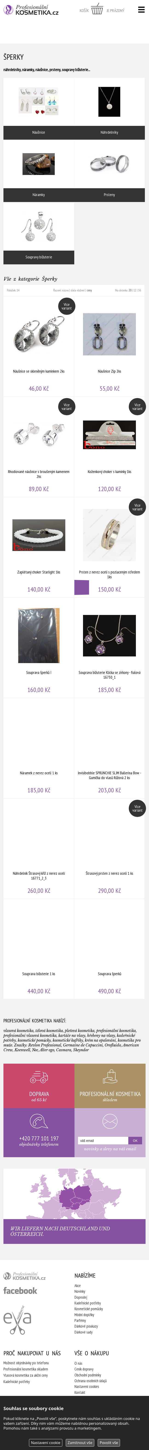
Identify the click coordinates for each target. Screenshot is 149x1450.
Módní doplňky (84, 1314)
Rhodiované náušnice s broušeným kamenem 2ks (38, 447)
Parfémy (80, 1320)
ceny (89, 290)
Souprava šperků (109, 949)
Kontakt (79, 1392)
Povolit (109, 1442)
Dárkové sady (83, 1332)
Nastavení (45, 1442)
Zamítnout (80, 1442)
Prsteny (109, 171)
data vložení (78, 290)
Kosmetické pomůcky (88, 1308)
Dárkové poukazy (86, 1326)
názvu (65, 290)
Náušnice (38, 109)
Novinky (79, 1291)
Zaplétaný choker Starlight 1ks (38, 547)
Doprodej (80, 1297)
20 (130, 290)
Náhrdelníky (109, 109)
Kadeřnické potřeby (87, 1303)
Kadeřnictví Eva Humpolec (17, 1320)
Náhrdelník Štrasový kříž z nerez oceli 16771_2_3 (38, 849)
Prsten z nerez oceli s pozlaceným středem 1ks (109, 547)
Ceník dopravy (83, 1369)
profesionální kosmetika (31, 1277)
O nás (78, 1363)
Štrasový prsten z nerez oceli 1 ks (109, 849)
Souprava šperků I (38, 648)
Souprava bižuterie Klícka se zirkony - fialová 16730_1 (109, 648)
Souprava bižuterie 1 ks (38, 949)
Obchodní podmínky (87, 1375)
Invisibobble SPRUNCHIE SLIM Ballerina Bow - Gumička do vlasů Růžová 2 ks (109, 748)
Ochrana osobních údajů (90, 1380)
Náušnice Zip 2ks (109, 346)
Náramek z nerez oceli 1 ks (38, 748)
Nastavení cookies (86, 1386)
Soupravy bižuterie (38, 233)
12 (134, 290)
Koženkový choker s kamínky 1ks (109, 447)
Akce (77, 1285)
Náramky (38, 171)
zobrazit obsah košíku (102, 10)
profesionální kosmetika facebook (20, 1290)
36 (139, 290)
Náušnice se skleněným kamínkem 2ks (38, 346)
